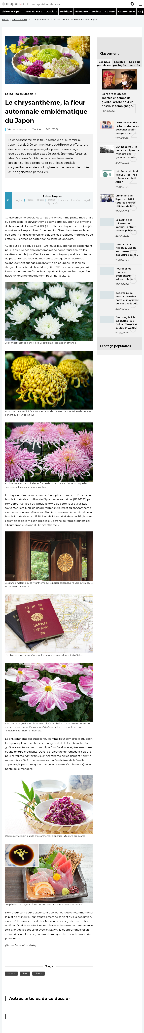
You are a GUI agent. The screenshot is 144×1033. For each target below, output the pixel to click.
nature (11, 973)
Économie (81, 11)
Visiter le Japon (11, 11)
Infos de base (33, 11)
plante (38, 973)
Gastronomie (126, 11)
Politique (66, 11)
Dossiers (51, 11)
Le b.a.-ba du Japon (21, 94)
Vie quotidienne (17, 129)
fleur (25, 973)
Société (96, 11)
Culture (110, 11)
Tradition (37, 129)
